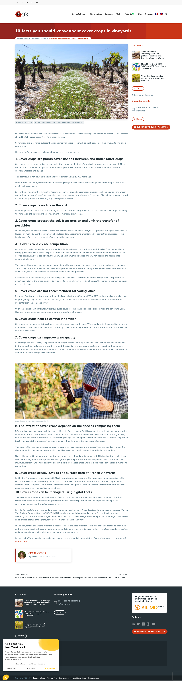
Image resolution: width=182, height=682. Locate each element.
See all (138, 88)
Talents (129, 14)
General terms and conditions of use (72, 679)
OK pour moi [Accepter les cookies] (49, 669)
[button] (5, 677)
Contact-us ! (21, 541)
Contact (149, 14)
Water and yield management (70, 122)
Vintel (54, 122)
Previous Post (43, 576)
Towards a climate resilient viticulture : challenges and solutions (152, 78)
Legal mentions (39, 679)
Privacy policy (52, 679)
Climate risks (95, 14)
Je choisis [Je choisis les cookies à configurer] (30, 669)
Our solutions (78, 14)
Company (109, 14)
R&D (118, 14)
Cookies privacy (93, 679)
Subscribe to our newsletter (151, 127)
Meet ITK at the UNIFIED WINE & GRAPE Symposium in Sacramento (153, 66)
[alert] (149, 109)
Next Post (99, 576)
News (48, 122)
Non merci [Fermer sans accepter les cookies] (11, 669)
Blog (140, 14)
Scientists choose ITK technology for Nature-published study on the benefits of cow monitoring (152, 54)
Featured (41, 122)
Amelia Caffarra (25, 122)
